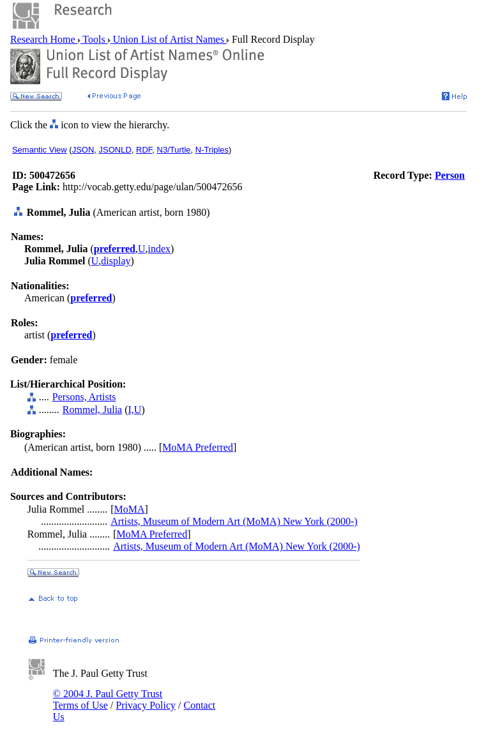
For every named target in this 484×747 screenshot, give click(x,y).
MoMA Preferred (197, 447)
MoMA (129, 509)
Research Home (44, 39)
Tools (94, 39)
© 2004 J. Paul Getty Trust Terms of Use (107, 699)
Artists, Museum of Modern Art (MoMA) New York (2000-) (234, 521)
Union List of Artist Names (168, 39)
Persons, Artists (84, 396)
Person (450, 175)
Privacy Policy (146, 705)
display (115, 260)
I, (131, 409)
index (159, 248)
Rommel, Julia (92, 409)
